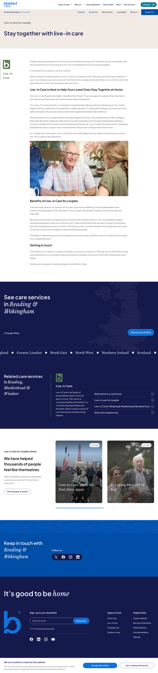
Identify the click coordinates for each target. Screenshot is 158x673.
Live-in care (112, 622)
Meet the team (107, 12)
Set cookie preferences (137, 665)
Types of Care (65, 4)
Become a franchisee (142, 622)
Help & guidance (93, 4)
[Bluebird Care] (10, 6)
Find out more (129, 4)
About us (134, 12)
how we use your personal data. (45, 628)
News (118, 4)
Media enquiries (140, 627)
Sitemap (136, 636)
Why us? (79, 4)
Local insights (121, 12)
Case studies (108, 4)
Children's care (113, 632)
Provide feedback (140, 632)
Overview (81, 12)
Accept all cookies (100, 665)
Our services (93, 12)
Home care (112, 618)
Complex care (113, 627)
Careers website (140, 618)
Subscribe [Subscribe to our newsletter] (81, 620)
